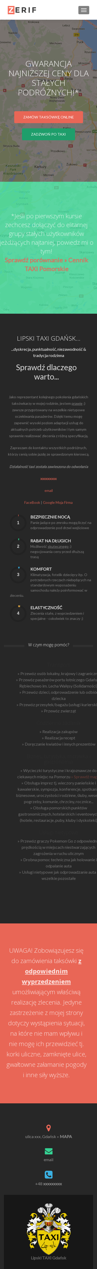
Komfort (53, 568)
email (48, 503)
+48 (48, 1183)
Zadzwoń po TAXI (48, 134)
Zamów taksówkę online (48, 117)
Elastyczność (59, 607)
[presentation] (30, 522)
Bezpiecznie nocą (63, 516)
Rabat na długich (63, 540)
